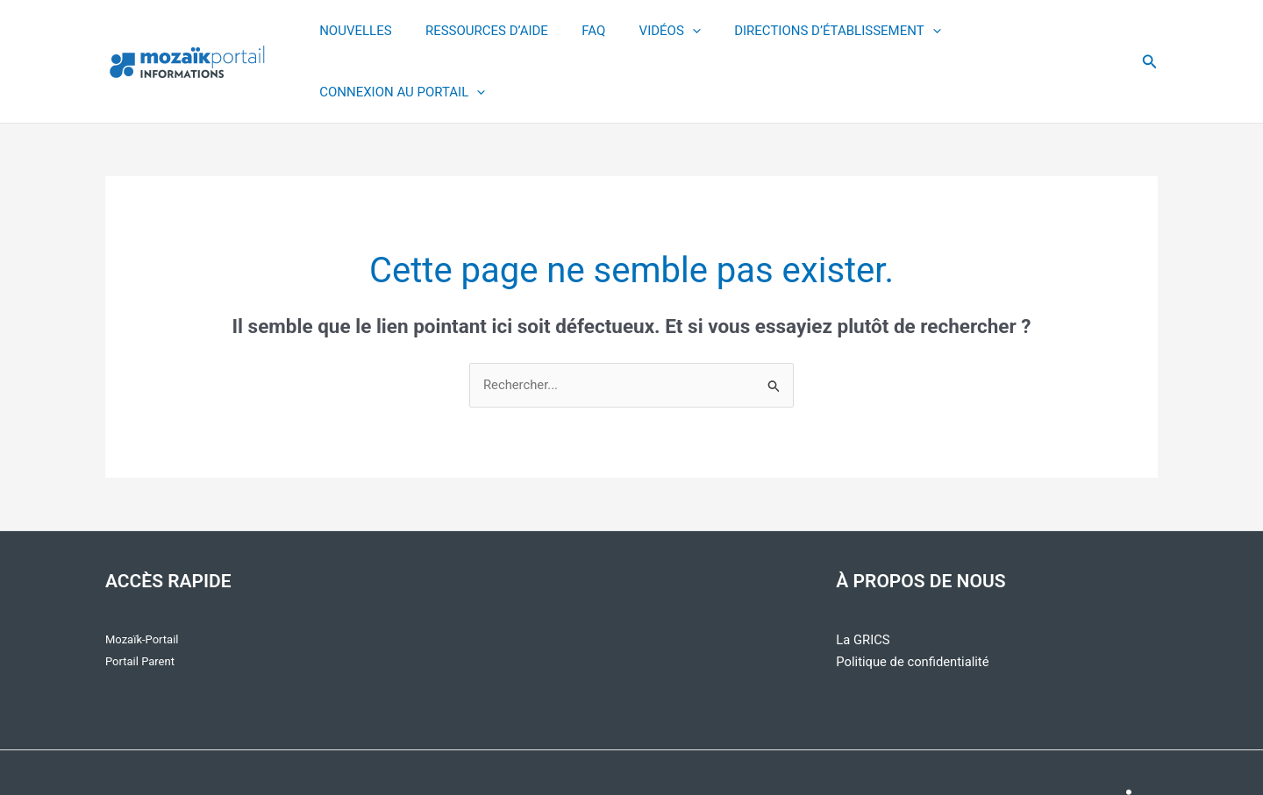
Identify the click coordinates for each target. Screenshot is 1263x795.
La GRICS (863, 579)
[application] (677, 31)
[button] (1150, 31)
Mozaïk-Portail (141, 579)
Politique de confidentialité (913, 601)
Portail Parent (140, 600)
